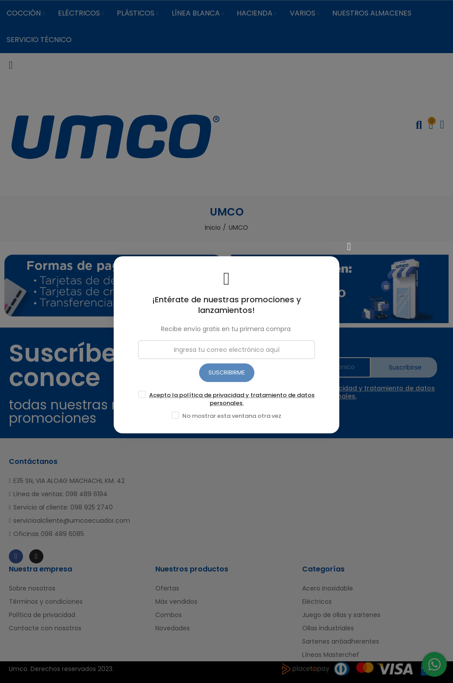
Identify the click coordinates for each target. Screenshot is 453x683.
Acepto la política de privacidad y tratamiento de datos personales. (232, 396)
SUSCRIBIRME (226, 369)
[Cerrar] (349, 243)
